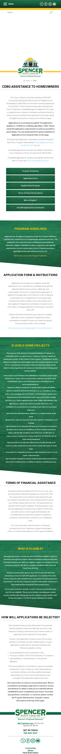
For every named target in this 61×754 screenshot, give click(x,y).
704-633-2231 (28, 99)
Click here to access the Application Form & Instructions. (30, 282)
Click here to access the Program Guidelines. (30, 210)
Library (30, 704)
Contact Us (30, 709)
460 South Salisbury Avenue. (38, 114)
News (32, 751)
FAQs (30, 711)
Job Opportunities (13, 748)
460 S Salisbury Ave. (25, 677)
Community (30, 702)
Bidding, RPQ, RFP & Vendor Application (38, 748)
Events (38, 751)
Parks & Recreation (30, 707)
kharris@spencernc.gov (44, 96)
